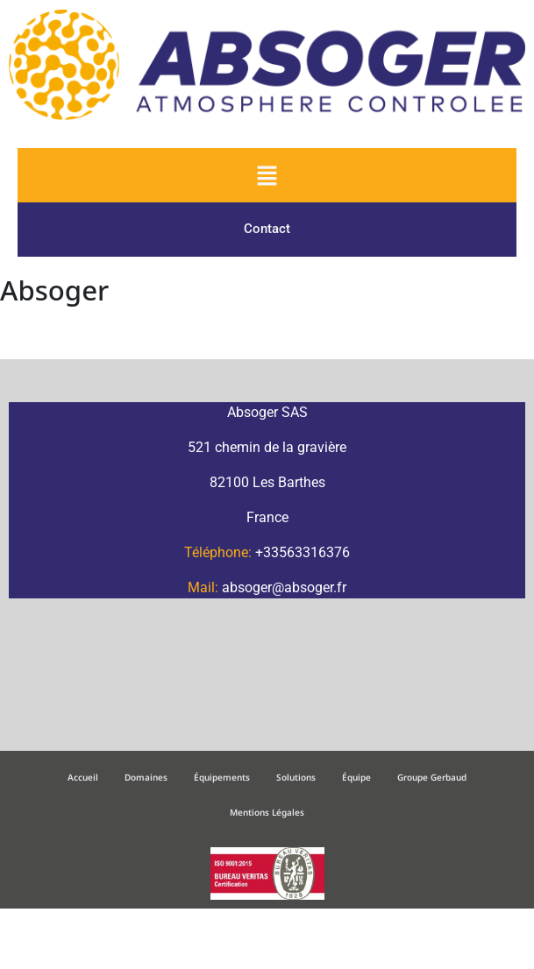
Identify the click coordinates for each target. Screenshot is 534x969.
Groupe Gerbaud (431, 777)
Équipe (356, 777)
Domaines (146, 777)
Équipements (222, 777)
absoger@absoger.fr (284, 587)
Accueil (83, 777)
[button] (266, 175)
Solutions (296, 777)
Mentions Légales (267, 812)
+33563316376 (302, 552)
